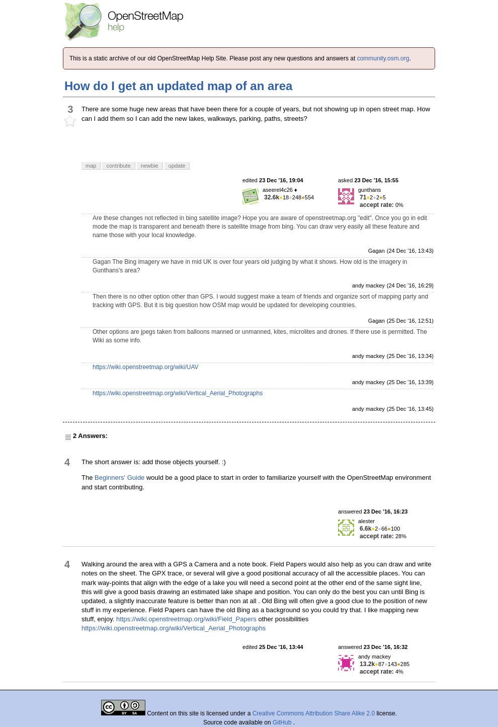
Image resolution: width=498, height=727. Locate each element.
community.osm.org (383, 58)
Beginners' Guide (119, 477)
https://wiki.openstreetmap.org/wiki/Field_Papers (186, 619)
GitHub (283, 722)
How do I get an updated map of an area (178, 86)
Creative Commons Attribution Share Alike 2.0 (314, 713)
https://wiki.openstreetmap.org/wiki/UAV (146, 367)
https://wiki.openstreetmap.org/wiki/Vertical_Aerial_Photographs (178, 393)
